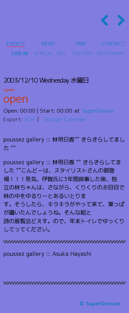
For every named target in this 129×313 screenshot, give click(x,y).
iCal (29, 119)
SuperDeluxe (98, 110)
